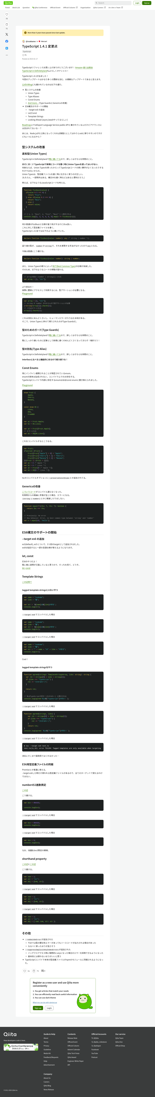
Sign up (38, 1008)
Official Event (55, 7)
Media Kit (47, 1053)
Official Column (70, 7)
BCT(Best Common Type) (64, 266)
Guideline (47, 1049)
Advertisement (49, 1065)
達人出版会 (88, 67)
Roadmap (26, 124)
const (28, 568)
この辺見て (27, 581)
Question (26, 7)
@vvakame (29, 41)
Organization (85, 7)
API (69, 1065)
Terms (46, 1042)
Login (137, 3)
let (23, 568)
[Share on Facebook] (6, 41)
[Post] (6, 34)
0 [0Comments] (43, 971)
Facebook (95, 1049)
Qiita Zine (119, 1042)
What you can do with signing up (45, 1002)
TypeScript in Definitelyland (34, 70)
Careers (46, 1082)
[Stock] (6, 24)
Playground (27, 293)
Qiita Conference (39, 7)
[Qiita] (8, 3)
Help (45, 1061)
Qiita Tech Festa (73, 1053)
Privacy (46, 1046)
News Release (49, 1089)
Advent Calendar (74, 1049)
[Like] (6, 14)
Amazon (79, 67)
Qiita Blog (47, 1085)
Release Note (72, 1038)
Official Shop (120, 1046)
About (46, 1038)
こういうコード (29, 491)
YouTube (94, 1053)
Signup (146, 3)
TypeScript (27, 51)
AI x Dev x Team (116, 7)
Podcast (94, 1057)
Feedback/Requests (51, 1057)
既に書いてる (55, 159)
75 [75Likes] (7, 18)
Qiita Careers (99, 7)
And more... (33, 102)
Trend (7, 7)
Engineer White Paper (76, 1061)
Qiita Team (119, 1038)
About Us (47, 1078)
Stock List (16, 7)
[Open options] (6, 55)
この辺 (25, 790)
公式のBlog (27, 84)
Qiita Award (72, 1057)
